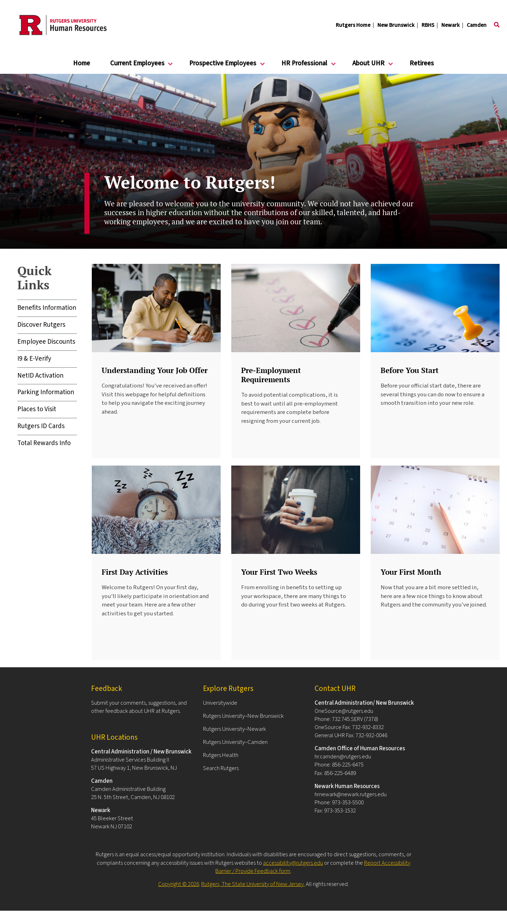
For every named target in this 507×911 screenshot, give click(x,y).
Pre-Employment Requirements (271, 374)
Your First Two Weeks (279, 572)
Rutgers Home (353, 25)
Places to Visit (36, 409)
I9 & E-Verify (34, 358)
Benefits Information (46, 308)
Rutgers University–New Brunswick (243, 716)
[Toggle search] (497, 25)
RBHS (428, 25)
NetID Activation (40, 375)
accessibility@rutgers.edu (293, 863)
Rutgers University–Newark (234, 729)
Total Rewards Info (44, 443)
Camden (477, 25)
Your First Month (411, 572)
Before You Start (410, 370)
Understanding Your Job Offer (155, 370)
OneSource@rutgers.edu (344, 711)
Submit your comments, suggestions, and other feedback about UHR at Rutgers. (139, 707)
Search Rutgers (221, 768)
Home (81, 63)
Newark (450, 25)
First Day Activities (135, 572)
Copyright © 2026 (178, 884)
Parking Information (45, 392)
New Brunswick (395, 25)
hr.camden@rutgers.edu (343, 756)
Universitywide (220, 703)
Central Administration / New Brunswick (141, 751)
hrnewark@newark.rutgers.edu (351, 794)
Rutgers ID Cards (41, 426)
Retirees (422, 63)
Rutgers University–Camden (235, 742)
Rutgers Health (220, 755)
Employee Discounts (46, 342)
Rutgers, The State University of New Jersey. (253, 884)
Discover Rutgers (41, 325)
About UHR (368, 66)
